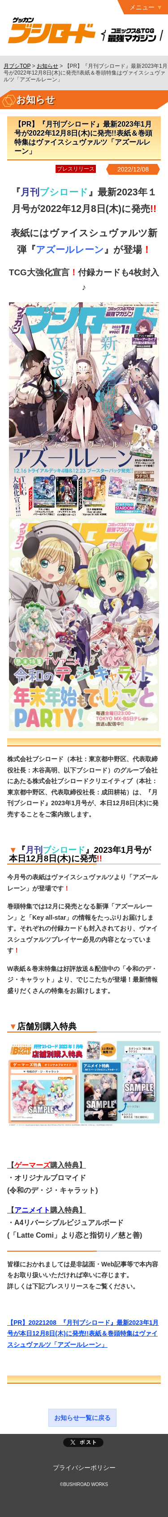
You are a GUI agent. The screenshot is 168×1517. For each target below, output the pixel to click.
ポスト (83, 1442)
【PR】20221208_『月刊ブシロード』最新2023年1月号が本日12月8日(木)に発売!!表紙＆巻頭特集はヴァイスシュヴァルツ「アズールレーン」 (83, 1333)
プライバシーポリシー (84, 1467)
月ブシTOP (17, 66)
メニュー (142, 7)
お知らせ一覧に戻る (82, 1417)
